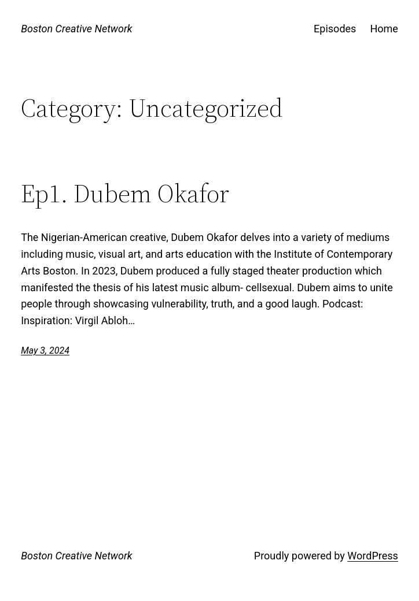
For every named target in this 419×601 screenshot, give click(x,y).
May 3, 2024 (45, 350)
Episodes (335, 29)
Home (384, 29)
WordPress (372, 556)
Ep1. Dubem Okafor (125, 194)
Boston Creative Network (77, 29)
